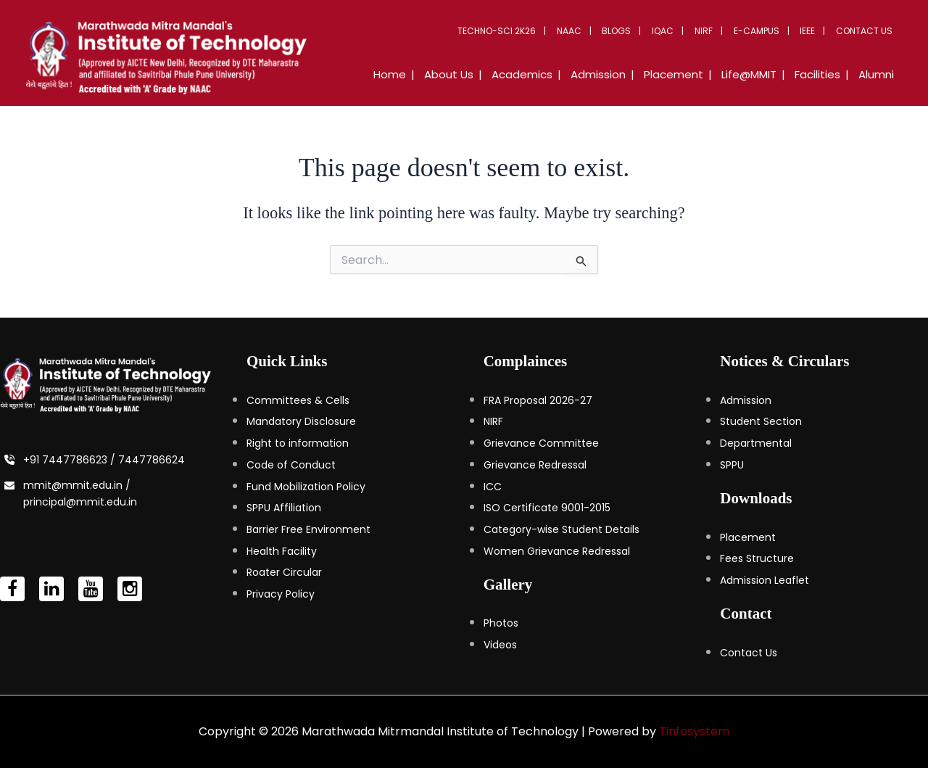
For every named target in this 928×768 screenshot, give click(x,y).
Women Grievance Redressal (557, 551)
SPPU (732, 465)
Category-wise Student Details (561, 529)
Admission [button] (614, 74)
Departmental (756, 443)
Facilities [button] (822, 74)
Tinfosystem (694, 731)
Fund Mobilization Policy (305, 486)
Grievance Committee (541, 443)
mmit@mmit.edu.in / (76, 485)
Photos (501, 623)
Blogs (631, 31)
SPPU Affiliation (283, 507)
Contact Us (865, 31)
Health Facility (281, 551)
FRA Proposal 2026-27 (538, 400)
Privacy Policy (280, 594)
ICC (493, 486)
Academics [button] (541, 74)
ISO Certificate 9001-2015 (547, 507)
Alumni (877, 74)
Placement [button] (686, 74)
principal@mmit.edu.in (80, 502)
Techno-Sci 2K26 (517, 31)
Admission (745, 400)
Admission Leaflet (764, 580)
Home (416, 74)
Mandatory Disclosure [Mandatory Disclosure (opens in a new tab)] (301, 421)
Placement (748, 537)
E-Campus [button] (763, 31)
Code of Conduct (291, 465)
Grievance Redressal (535, 465)
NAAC (586, 31)
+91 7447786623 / (70, 460)
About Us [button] (472, 74)
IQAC (675, 31)
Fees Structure (757, 558)
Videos (500, 644)
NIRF (713, 31)
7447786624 (151, 460)
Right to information (297, 443)
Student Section (761, 421)
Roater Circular (284, 572)
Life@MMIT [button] (757, 74)
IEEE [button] (811, 31)
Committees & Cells (297, 400)
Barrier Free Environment (308, 529)
